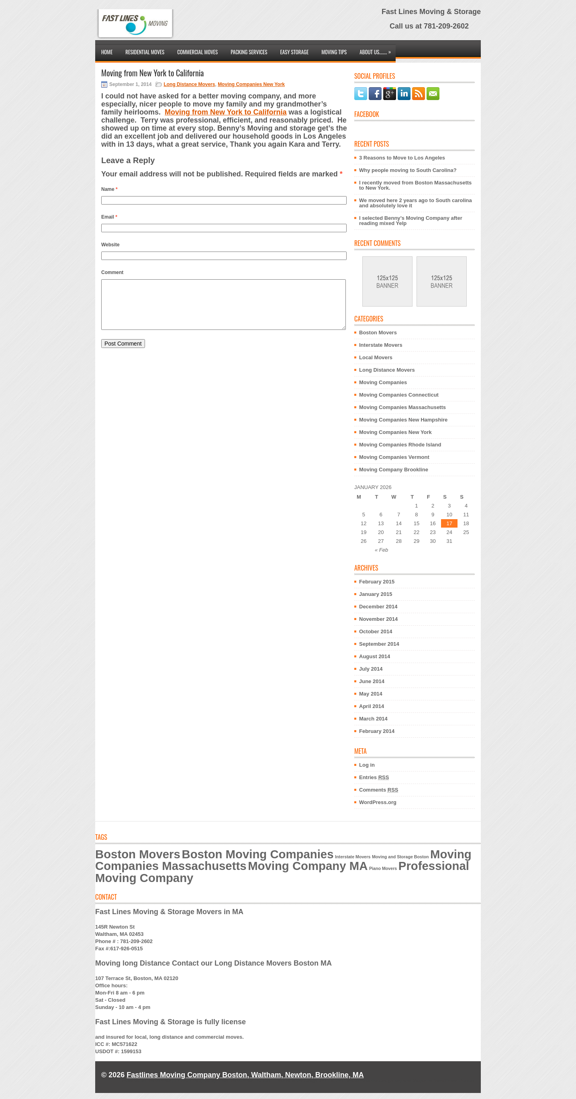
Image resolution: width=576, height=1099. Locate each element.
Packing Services (249, 52)
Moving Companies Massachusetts (402, 407)
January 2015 (375, 594)
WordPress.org (377, 802)
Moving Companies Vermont (394, 457)
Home (106, 52)
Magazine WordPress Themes (444, 1080)
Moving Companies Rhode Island (400, 445)
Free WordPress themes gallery (369, 1080)
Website (110, 245)
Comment (112, 272)
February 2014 (376, 731)
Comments (378, 790)
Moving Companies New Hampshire (403, 420)
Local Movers (375, 357)
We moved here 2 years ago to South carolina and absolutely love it (415, 203)
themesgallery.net (315, 1080)
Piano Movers (383, 868)
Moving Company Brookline (393, 470)
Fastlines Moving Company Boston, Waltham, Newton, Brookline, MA (245, 1075)
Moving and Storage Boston (400, 856)
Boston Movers (378, 332)
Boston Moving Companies (257, 854)
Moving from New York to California (225, 112)
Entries (374, 777)
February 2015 (376, 582)
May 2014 (370, 694)
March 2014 (373, 719)
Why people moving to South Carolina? (408, 170)
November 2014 (378, 619)
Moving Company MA (308, 865)
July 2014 (371, 669)
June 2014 (371, 681)
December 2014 (378, 607)
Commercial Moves (197, 52)
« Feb (381, 550)
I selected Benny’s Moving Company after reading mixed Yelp (410, 220)
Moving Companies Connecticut (399, 395)
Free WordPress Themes (245, 1080)
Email (109, 217)
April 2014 (371, 706)
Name (109, 189)
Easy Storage (294, 52)
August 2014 (374, 656)
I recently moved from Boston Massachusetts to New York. (415, 185)
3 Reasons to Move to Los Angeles (402, 158)
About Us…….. (377, 50)
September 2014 (379, 644)
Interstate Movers (380, 345)
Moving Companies (383, 382)
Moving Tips (334, 52)
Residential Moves (144, 52)
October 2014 (375, 631)
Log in (367, 765)
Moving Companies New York (251, 84)
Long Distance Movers (189, 84)
